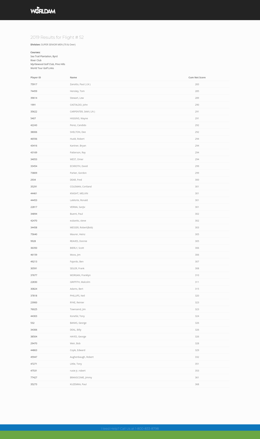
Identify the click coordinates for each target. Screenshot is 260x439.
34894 (34, 213)
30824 (34, 288)
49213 (34, 261)
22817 (34, 207)
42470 (34, 220)
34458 (34, 227)
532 (32, 322)
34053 (34, 159)
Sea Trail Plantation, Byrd (44, 56)
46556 (34, 138)
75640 (34, 234)
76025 (34, 309)
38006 (34, 132)
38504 (34, 336)
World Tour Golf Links (42, 68)
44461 (34, 193)
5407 (33, 118)
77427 (34, 377)
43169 (34, 152)
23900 (34, 302)
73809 (34, 172)
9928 (33, 241)
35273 (34, 384)
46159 (34, 254)
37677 (34, 275)
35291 (34, 186)
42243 (34, 125)
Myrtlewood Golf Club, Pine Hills (48, 64)
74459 (34, 91)
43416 (34, 145)
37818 (34, 295)
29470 (34, 343)
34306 (34, 329)
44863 (34, 350)
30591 (34, 268)
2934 (33, 179)
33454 (34, 166)
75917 (34, 84)
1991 (33, 104)
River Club (36, 60)
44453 (34, 200)
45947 (34, 357)
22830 (34, 282)
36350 (34, 247)
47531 (34, 370)
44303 (34, 316)
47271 (34, 363)
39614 (34, 97)
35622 (34, 111)
